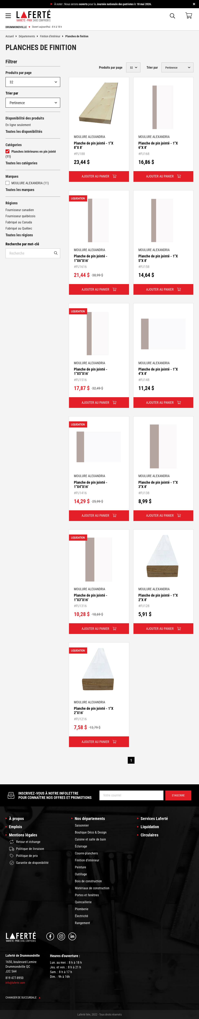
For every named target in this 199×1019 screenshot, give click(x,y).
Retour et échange (24, 842)
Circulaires (149, 834)
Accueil (12, 36)
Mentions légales (23, 834)
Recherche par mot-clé (22, 244)
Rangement (82, 923)
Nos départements (90, 818)
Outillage (81, 874)
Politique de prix (23, 856)
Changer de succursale (23, 997)
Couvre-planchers (86, 853)
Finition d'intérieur (52, 36)
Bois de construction (88, 881)
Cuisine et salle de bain (90, 839)
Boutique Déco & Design (91, 832)
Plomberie (81, 909)
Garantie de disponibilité (29, 863)
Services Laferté (154, 818)
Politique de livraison (26, 849)
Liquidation (150, 826)
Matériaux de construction (92, 888)
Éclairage (81, 846)
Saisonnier (82, 825)
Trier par (12, 93)
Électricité (81, 916)
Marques (12, 176)
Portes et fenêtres (87, 895)
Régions (12, 203)
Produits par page (19, 73)
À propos (16, 818)
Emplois (15, 826)
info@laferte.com (15, 982)
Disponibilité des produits (25, 118)
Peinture (80, 867)
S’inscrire (178, 795)
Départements (29, 36)
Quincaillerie (83, 902)
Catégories (14, 145)
